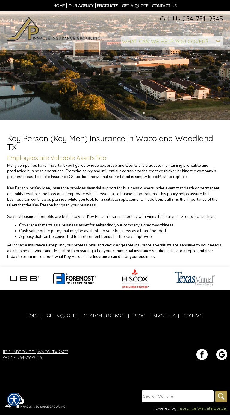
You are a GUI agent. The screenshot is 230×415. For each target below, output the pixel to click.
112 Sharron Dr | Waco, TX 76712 (35, 351)
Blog (139, 315)
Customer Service (104, 315)
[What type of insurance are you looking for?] (172, 41)
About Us (164, 315)
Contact (193, 315)
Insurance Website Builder (202, 408)
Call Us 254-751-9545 (191, 19)
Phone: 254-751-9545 (22, 357)
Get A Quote (61, 315)
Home (32, 315)
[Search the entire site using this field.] (178, 396)
